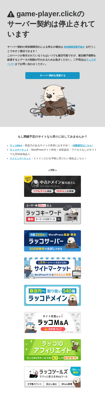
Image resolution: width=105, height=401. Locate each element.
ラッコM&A (16, 145)
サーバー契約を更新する (53, 75)
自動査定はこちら (82, 145)
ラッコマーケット (19, 149)
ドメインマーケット (20, 158)
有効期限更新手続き (74, 47)
